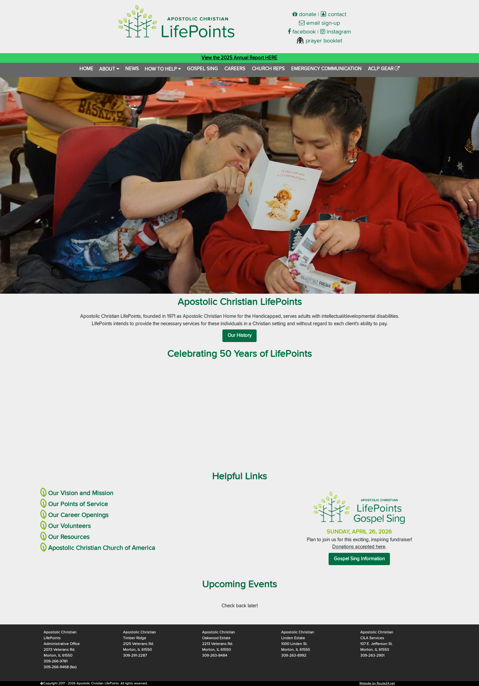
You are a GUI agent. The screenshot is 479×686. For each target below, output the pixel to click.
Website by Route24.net (377, 683)
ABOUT (109, 69)
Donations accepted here (358, 546)
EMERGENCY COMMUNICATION (326, 68)
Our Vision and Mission (80, 493)
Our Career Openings (78, 515)
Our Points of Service (78, 504)
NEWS (132, 68)
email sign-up (319, 23)
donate (304, 14)
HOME (86, 68)
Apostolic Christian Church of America (101, 548)
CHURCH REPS (268, 68)
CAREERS (234, 68)
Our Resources (68, 537)
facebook (302, 32)
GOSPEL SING (202, 68)
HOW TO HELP (163, 69)
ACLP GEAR (384, 68)
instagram (335, 32)
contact (333, 14)
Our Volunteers (69, 526)
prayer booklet (319, 41)
